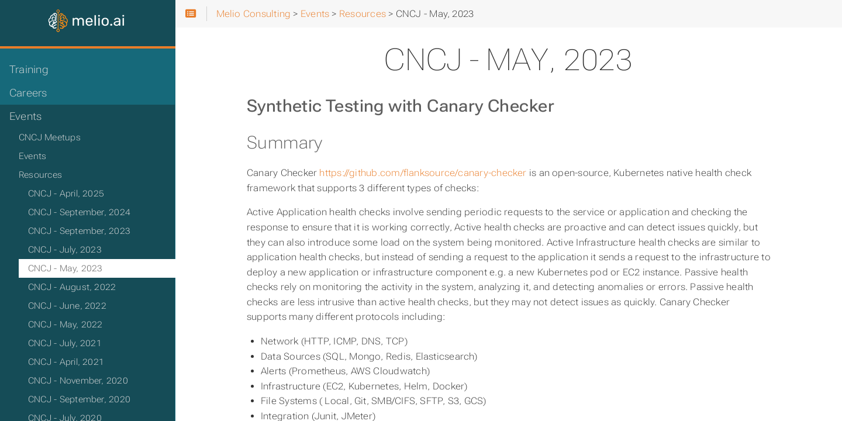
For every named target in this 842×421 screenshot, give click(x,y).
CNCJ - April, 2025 (66, 193)
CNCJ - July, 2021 (65, 343)
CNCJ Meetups (50, 137)
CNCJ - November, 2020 (78, 380)
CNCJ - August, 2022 (72, 287)
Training (29, 69)
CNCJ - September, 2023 (79, 231)
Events (25, 116)
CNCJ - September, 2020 (79, 399)
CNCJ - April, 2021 (66, 362)
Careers (28, 93)
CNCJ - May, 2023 (65, 268)
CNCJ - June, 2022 (67, 306)
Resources (40, 175)
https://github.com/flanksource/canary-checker (422, 172)
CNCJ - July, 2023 (65, 249)
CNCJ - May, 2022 (65, 324)
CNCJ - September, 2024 (79, 212)
